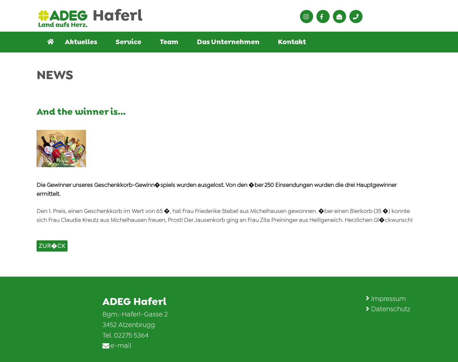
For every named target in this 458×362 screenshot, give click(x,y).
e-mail (120, 345)
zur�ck (52, 246)
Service (128, 41)
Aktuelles (81, 41)
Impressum (388, 298)
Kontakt (292, 41)
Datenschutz (390, 309)
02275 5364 (131, 335)
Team (169, 41)
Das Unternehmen (228, 41)
